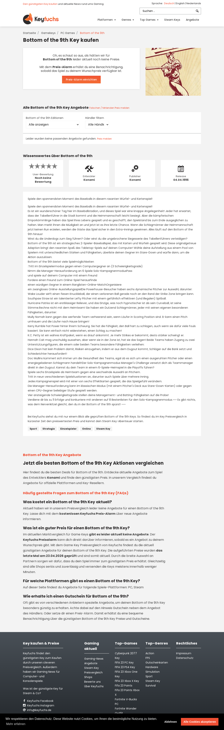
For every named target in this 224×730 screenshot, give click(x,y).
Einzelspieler (68, 428)
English (180, 3)
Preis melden (104, 138)
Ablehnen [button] (170, 721)
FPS (148, 658)
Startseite (29, 33)
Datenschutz (184, 658)
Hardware (152, 667)
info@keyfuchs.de (37, 710)
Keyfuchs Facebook (38, 701)
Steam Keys (172, 20)
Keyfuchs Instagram (38, 705)
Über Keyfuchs (94, 686)
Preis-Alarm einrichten (81, 79)
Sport (33, 428)
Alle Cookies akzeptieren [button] (199, 721)
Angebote (192, 20)
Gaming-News (93, 659)
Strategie (49, 428)
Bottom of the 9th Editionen (44, 118)
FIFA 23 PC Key (124, 662)
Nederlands (193, 3)
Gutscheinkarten (157, 662)
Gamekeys (48, 33)
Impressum (183, 653)
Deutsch (169, 3)
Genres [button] (127, 20)
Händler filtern (94, 118)
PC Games (68, 33)
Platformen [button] (106, 20)
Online (86, 428)
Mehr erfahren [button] (15, 724)
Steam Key (103, 428)
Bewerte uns (92, 682)
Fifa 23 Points (123, 685)
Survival (151, 685)
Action (150, 653)
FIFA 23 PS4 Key (125, 667)
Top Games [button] (148, 20)
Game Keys (79, 534)
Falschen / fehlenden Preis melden (109, 107)
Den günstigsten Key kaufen (40, 4)
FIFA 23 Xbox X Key (127, 681)
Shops (88, 677)
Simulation (153, 672)
